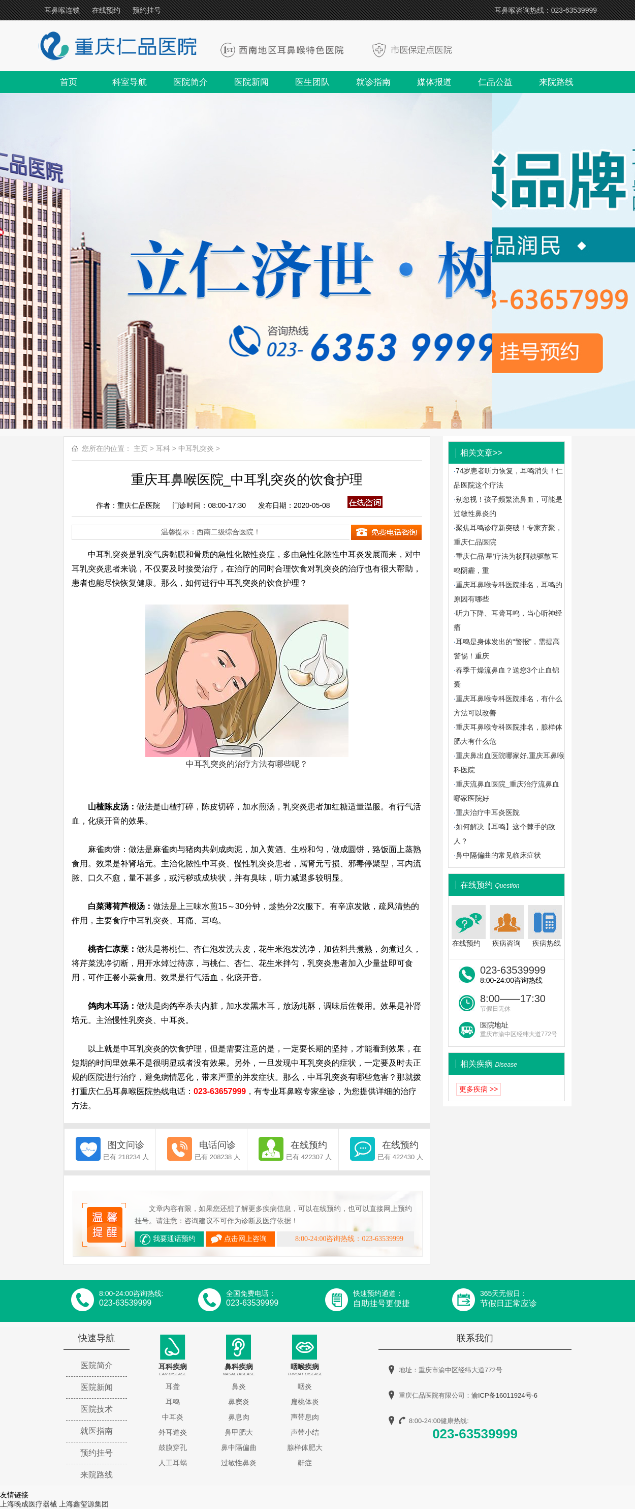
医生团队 (312, 82)
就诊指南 (373, 82)
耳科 (163, 448)
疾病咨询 (507, 926)
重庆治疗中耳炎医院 (488, 812)
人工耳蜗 (172, 1463)
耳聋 (173, 1386)
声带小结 (305, 1432)
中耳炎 (172, 1417)
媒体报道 (434, 82)
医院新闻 (251, 82)
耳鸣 (173, 1402)
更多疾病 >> (478, 1089)
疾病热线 (546, 926)
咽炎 (305, 1386)
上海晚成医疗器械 (28, 1504)
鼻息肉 (238, 1417)
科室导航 (129, 82)
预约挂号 (147, 10)
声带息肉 (305, 1417)
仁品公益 (495, 82)
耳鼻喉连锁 (62, 10)
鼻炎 (239, 1386)
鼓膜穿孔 (172, 1447)
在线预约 (106, 10)
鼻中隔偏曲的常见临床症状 (498, 855)
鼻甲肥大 (239, 1432)
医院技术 (96, 1409)
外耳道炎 (172, 1432)
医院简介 (190, 82)
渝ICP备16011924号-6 (504, 1395)
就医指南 (96, 1431)
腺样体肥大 (305, 1447)
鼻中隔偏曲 (239, 1447)
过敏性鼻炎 (239, 1463)
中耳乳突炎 (196, 448)
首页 (68, 82)
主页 (141, 448)
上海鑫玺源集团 (84, 1504)
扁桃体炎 (305, 1402)
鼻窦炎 (238, 1402)
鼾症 (305, 1463)
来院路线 (556, 82)
